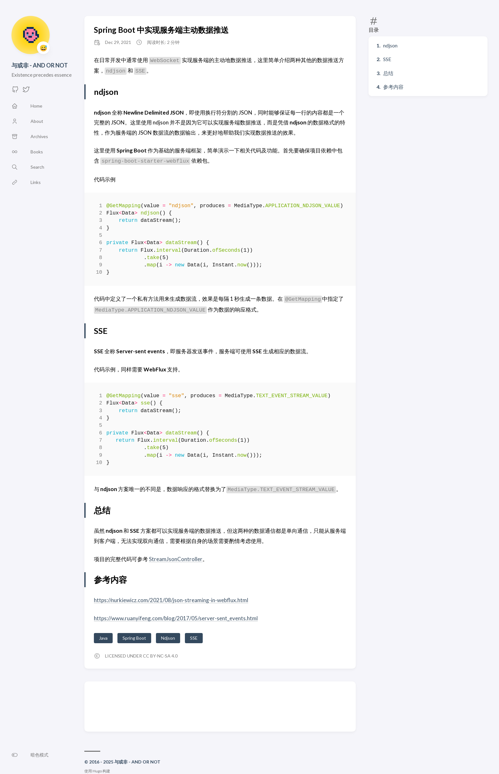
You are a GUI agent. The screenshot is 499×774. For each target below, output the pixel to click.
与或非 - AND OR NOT (39, 65)
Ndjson (168, 638)
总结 (388, 73)
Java (103, 638)
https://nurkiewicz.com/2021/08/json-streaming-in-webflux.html (171, 600)
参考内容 (393, 87)
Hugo (97, 771)
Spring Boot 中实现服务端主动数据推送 (161, 29)
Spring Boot (134, 638)
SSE (387, 59)
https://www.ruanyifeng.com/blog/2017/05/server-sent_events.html (176, 618)
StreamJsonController (175, 559)
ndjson (390, 45)
